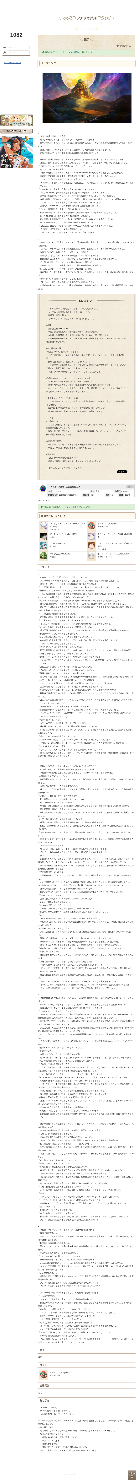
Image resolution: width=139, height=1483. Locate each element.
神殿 (30, 3)
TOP (10, 3)
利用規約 (33, 1470)
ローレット (50, 3)
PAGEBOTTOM (132, 1475)
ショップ (109, 3)
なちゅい (57, 491)
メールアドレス (4, 48)
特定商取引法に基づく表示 (62, 1470)
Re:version (105, 1470)
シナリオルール (16, 90)
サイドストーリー (16, 80)
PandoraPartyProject (16, 15)
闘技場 (129, 3)
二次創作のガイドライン (81, 1470)
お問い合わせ (16, 105)
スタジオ (89, 3)
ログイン (9, 58)
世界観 (16, 75)
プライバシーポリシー (45, 1470)
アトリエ (69, 3)
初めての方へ (16, 101)
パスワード (4, 53)
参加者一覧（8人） (53, 516)
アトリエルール (16, 93)
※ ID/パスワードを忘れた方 (12, 63)
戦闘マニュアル (16, 97)
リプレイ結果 (72, 52)
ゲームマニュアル (16, 85)
